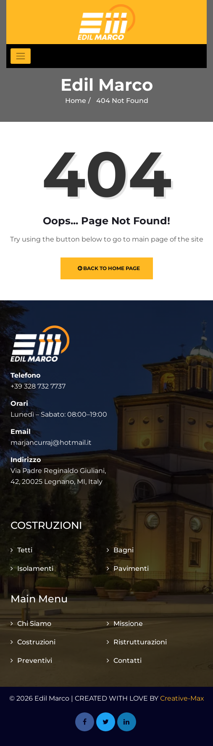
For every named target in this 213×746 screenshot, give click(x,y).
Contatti (127, 661)
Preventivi (34, 661)
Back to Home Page (109, 268)
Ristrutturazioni (140, 642)
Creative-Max (182, 698)
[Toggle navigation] (21, 56)
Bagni (123, 550)
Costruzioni (36, 642)
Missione (128, 624)
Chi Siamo (34, 624)
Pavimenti (131, 569)
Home (75, 101)
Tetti (24, 550)
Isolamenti (35, 569)
